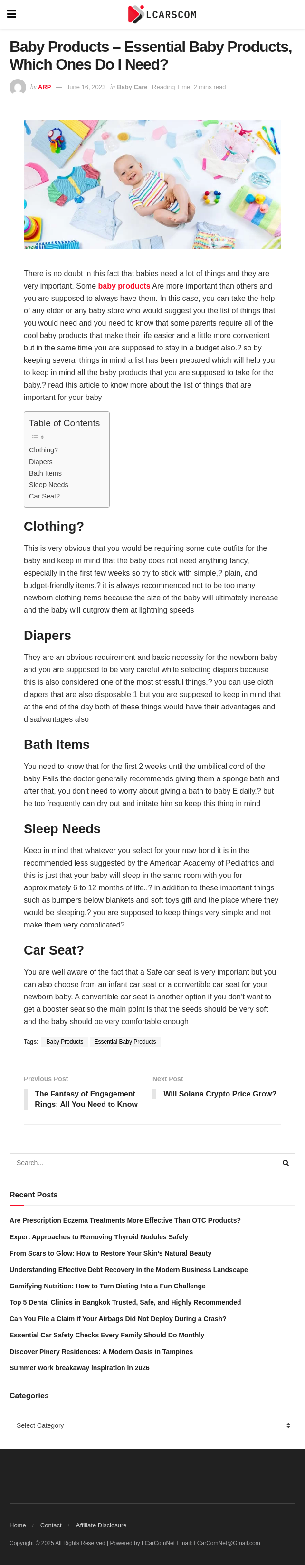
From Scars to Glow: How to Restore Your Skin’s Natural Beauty (110, 1253)
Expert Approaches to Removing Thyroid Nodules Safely (99, 1237)
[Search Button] (285, 1163)
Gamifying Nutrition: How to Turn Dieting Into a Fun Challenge (108, 1286)
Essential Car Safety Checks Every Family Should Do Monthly (107, 1335)
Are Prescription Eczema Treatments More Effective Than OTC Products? (125, 1221)
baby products (124, 286)
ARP (44, 86)
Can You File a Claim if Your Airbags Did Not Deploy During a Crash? (118, 1319)
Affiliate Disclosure (101, 1525)
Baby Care (132, 86)
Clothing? (43, 450)
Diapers (41, 462)
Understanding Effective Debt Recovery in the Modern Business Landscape (129, 1270)
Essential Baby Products (125, 1041)
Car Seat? (44, 496)
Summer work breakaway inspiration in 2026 (80, 1368)
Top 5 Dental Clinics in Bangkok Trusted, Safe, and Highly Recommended (125, 1302)
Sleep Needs (48, 484)
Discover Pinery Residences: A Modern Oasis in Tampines (101, 1352)
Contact (51, 1525)
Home (18, 1525)
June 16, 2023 (86, 86)
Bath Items (45, 473)
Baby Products (64, 1041)
